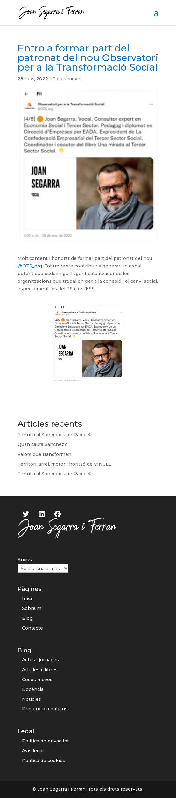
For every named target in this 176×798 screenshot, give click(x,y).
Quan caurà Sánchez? (42, 444)
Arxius (25, 560)
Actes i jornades (40, 660)
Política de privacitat (45, 741)
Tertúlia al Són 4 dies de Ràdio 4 (54, 434)
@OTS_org (30, 266)
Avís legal (33, 751)
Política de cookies (43, 760)
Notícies (31, 699)
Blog (27, 618)
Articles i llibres (40, 670)
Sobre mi (32, 608)
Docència (33, 689)
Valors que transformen (44, 454)
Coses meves (67, 79)
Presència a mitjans (44, 709)
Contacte (32, 628)
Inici (27, 598)
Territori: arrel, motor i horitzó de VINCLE (65, 464)
